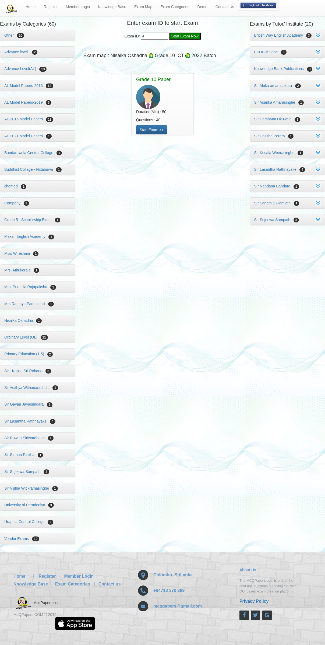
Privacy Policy (254, 601)
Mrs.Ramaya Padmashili (29, 304)
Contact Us (225, 7)
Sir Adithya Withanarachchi (31, 387)
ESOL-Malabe (270, 52)
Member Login (78, 7)
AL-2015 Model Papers (28, 119)
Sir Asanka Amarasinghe (279, 102)
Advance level (20, 52)
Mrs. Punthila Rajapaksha (30, 287)
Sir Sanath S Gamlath (276, 203)
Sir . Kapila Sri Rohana (27, 371)
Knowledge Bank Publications (283, 69)
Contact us (109, 584)
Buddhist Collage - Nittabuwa (33, 169)
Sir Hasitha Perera (274, 136)
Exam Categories (174, 7)
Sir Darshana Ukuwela (277, 119)
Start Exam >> (152, 130)
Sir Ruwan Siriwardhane (29, 438)
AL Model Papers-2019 (27, 102)
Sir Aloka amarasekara (277, 85)
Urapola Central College (28, 522)
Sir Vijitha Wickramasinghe (31, 488)
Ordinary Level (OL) (26, 337)
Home (31, 7)
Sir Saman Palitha (23, 454)
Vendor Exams (21, 538)
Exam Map (143, 7)
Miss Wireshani (21, 253)
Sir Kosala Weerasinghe (278, 153)
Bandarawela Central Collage (33, 153)
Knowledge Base (112, 7)
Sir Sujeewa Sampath (26, 471)
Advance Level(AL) (25, 69)
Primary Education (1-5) (28, 354)
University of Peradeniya (29, 505)
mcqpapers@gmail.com (177, 606)
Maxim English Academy (29, 236)
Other (14, 35)
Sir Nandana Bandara (276, 186)
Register (51, 7)
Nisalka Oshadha (23, 320)
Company (16, 203)
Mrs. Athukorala (21, 270)
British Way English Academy (283, 35)
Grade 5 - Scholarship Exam (32, 220)
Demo (202, 7)
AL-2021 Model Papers (28, 136)
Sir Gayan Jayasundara (28, 404)
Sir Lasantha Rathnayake (29, 421)
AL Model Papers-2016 (28, 85)
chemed (15, 186)
